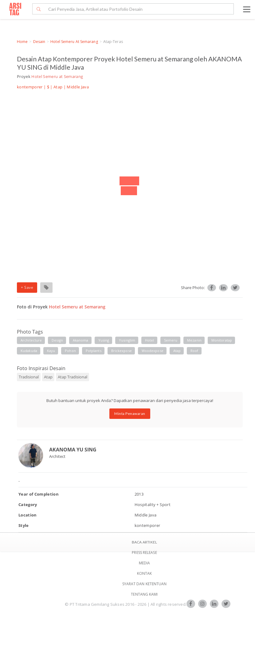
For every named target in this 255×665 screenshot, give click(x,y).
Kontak (144, 573)
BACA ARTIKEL (144, 542)
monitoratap (221, 340)
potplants (93, 350)
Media (144, 563)
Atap (57, 87)
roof (194, 350)
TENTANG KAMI (144, 594)
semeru (171, 340)
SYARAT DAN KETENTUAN (144, 583)
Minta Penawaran (129, 413)
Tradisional (29, 377)
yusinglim (127, 340)
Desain (39, 41)
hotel (149, 340)
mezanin (194, 340)
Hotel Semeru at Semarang (74, 41)
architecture (31, 340)
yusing (103, 340)
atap (177, 350)
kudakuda (29, 350)
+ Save (27, 287)
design (57, 340)
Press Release (144, 552)
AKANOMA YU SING (72, 449)
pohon (70, 350)
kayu (51, 350)
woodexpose (152, 350)
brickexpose (121, 350)
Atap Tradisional (72, 377)
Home (22, 41)
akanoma (80, 340)
